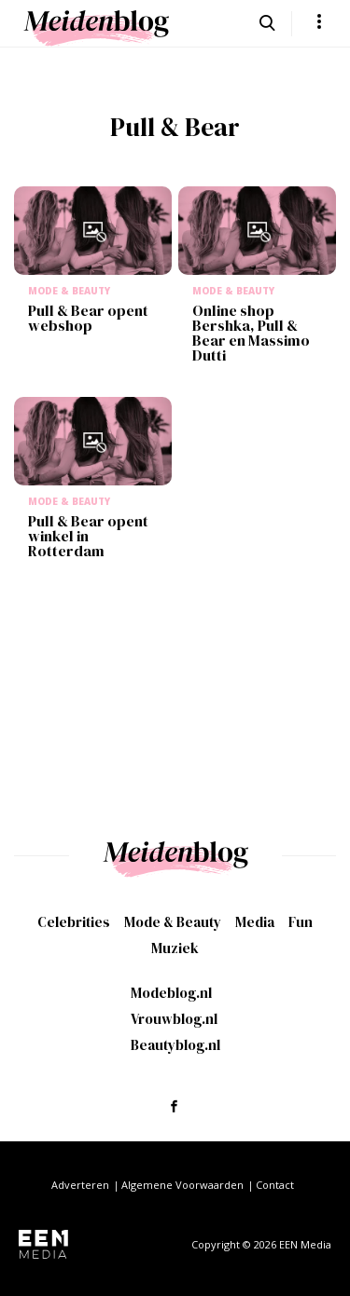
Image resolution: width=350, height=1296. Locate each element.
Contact (275, 1185)
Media (254, 922)
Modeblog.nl (171, 993)
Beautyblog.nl (175, 1045)
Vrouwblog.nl (174, 1019)
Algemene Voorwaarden (182, 1185)
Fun (300, 922)
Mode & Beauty (172, 922)
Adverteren (80, 1185)
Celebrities (73, 922)
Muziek (175, 948)
